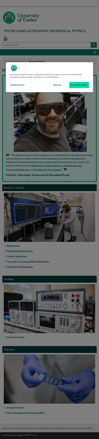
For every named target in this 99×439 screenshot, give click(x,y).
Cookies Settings (17, 85)
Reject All (57, 85)
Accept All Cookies (79, 85)
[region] (49, 77)
